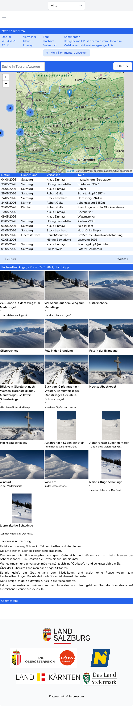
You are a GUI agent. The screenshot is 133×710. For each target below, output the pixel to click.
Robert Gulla (55, 193)
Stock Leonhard (57, 198)
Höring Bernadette (59, 184)
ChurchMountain (57, 235)
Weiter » (122, 259)
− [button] (5, 84)
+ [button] (5, 77)
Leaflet (70, 171)
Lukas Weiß (54, 249)
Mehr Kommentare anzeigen (66, 53)
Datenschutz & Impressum (66, 696)
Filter (123, 66)
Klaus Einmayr (56, 180)
